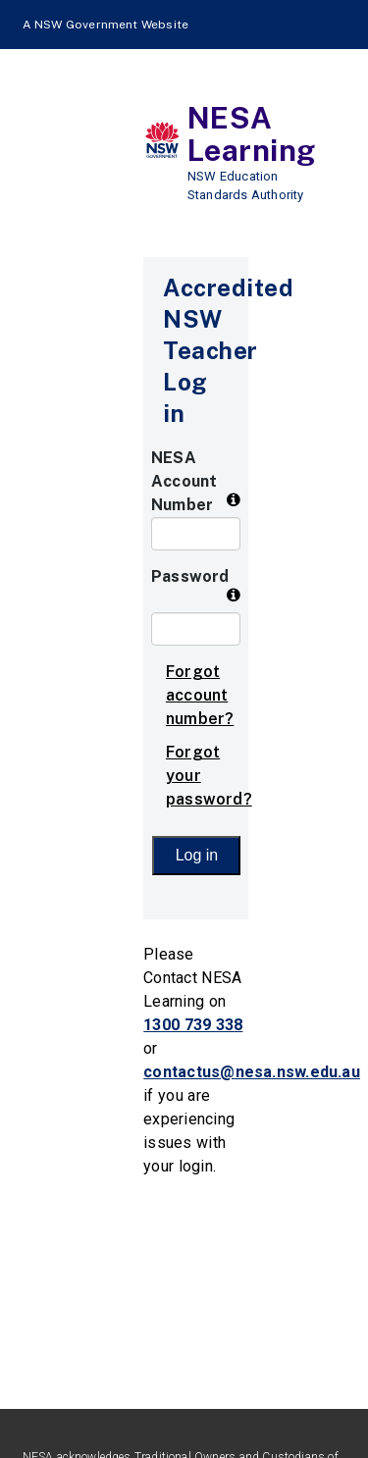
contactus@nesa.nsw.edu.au (251, 1072)
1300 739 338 (192, 1024)
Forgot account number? (200, 695)
